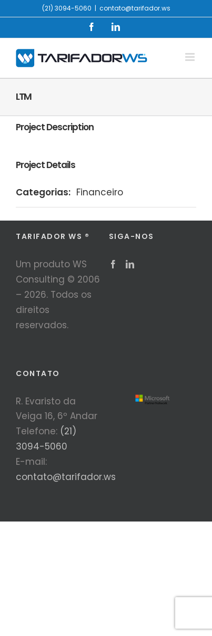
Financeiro (99, 192)
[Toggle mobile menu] (190, 56)
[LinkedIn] (130, 264)
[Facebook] (113, 264)
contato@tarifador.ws (134, 8)
